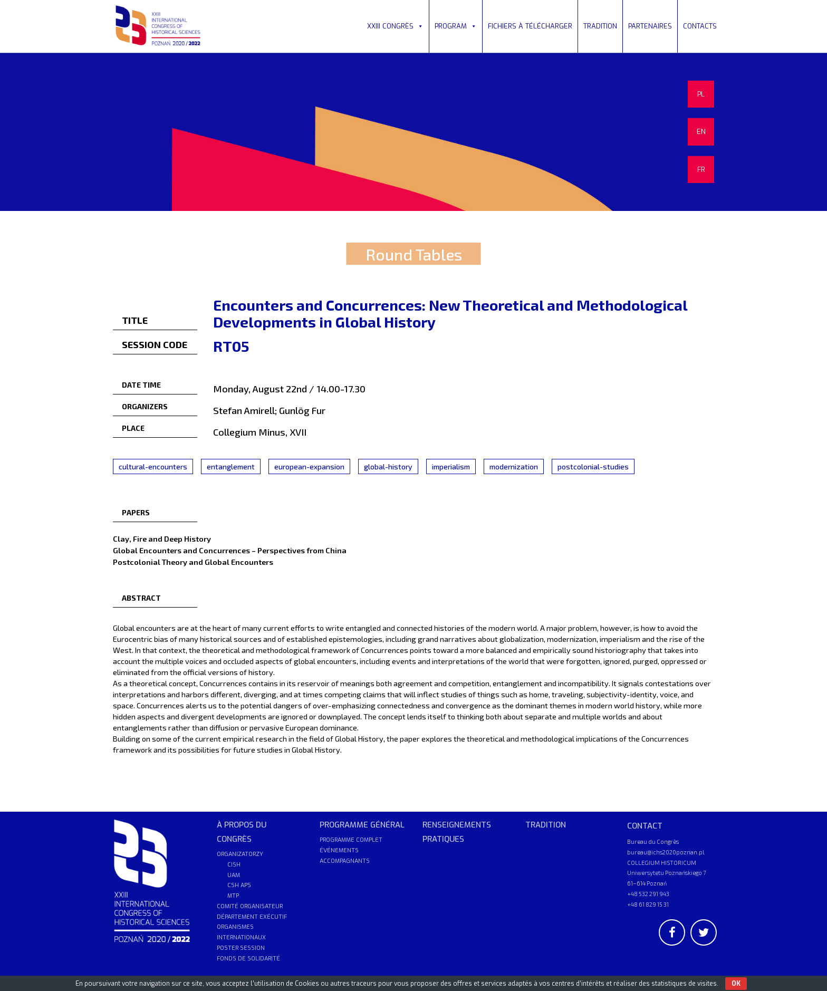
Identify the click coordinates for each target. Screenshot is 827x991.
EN (701, 131)
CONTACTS (700, 26)
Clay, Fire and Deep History (162, 538)
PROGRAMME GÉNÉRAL (362, 825)
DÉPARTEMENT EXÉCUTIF (252, 917)
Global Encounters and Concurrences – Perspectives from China (230, 550)
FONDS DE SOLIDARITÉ (248, 959)
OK (736, 983)
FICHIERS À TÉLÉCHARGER (530, 26)
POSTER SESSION (241, 948)
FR (701, 169)
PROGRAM (456, 26)
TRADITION (600, 26)
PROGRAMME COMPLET (351, 840)
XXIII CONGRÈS (395, 26)
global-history (388, 466)
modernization (513, 466)
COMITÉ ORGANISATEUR (250, 906)
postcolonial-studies (593, 466)
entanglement (231, 466)
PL (701, 94)
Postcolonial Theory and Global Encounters (193, 561)
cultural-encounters (153, 466)
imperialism (451, 466)
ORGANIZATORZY (240, 854)
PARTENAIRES (650, 26)
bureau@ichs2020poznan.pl (665, 852)
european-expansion (309, 466)
